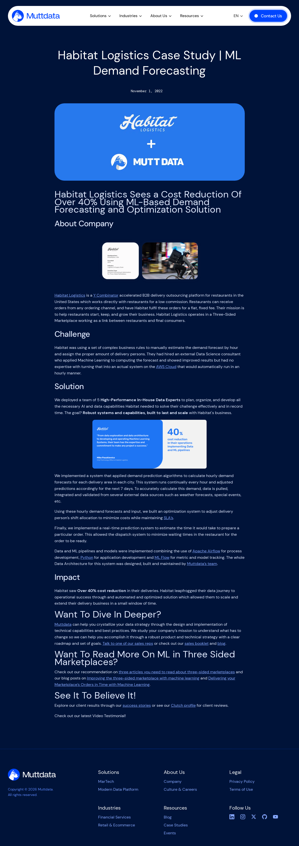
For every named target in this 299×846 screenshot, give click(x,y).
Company (173, 781)
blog (221, 643)
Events (170, 833)
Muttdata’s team (202, 563)
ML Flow (162, 557)
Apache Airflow (206, 551)
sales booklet (197, 643)
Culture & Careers (180, 789)
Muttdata (63, 624)
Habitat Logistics (69, 295)
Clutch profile (183, 705)
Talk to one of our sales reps (128, 643)
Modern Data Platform (118, 789)
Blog (168, 817)
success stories (137, 705)
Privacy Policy (242, 781)
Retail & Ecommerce (116, 825)
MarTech (106, 781)
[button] (100, 16)
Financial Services (114, 817)
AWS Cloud (166, 366)
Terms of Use (241, 789)
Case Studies (176, 825)
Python (87, 557)
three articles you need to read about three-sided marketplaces (177, 672)
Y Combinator (105, 295)
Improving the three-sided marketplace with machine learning (143, 678)
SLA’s (168, 517)
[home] (36, 16)
